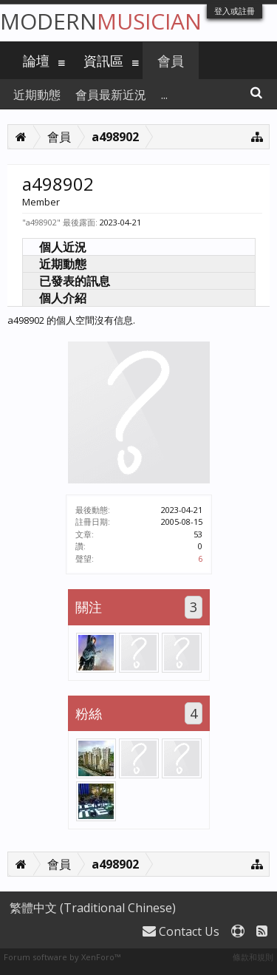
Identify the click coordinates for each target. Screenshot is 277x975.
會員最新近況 (110, 94)
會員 (170, 60)
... (164, 94)
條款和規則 (253, 956)
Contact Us (181, 931)
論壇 (36, 60)
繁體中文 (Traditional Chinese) (93, 908)
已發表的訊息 (74, 281)
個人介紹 (62, 298)
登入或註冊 (234, 10)
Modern (101, 21)
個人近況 (62, 247)
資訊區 (103, 60)
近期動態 (62, 264)
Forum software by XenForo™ (62, 956)
